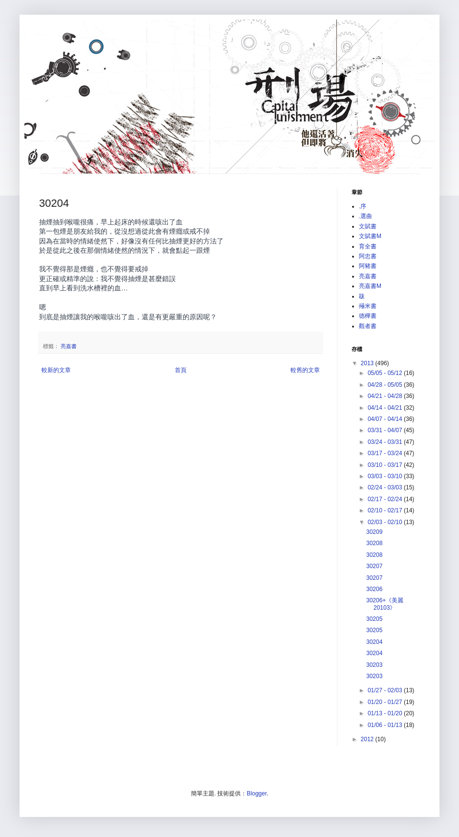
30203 (374, 664)
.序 (362, 206)
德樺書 (367, 315)
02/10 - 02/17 (386, 510)
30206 (374, 589)
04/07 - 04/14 (386, 419)
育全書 (367, 246)
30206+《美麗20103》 (384, 604)
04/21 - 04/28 (386, 396)
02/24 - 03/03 (386, 487)
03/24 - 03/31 (386, 442)
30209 (374, 532)
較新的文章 (56, 370)
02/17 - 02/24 (386, 499)
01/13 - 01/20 (386, 713)
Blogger (257, 793)
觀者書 (367, 326)
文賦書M (370, 236)
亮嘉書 (69, 346)
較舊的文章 (305, 370)
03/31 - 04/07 (386, 430)
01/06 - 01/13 (386, 725)
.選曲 (365, 216)
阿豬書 (367, 266)
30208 (374, 543)
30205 (374, 619)
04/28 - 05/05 (386, 384)
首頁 (181, 370)
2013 (368, 363)
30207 (374, 566)
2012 (368, 739)
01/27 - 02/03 (386, 690)
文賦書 (367, 226)
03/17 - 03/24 (386, 453)
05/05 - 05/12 (386, 373)
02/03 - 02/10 (386, 522)
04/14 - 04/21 (386, 407)
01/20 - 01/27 (386, 702)
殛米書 (367, 306)
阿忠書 (367, 256)
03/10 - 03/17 (386, 465)
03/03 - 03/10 (386, 476)
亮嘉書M (370, 286)
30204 (374, 642)
